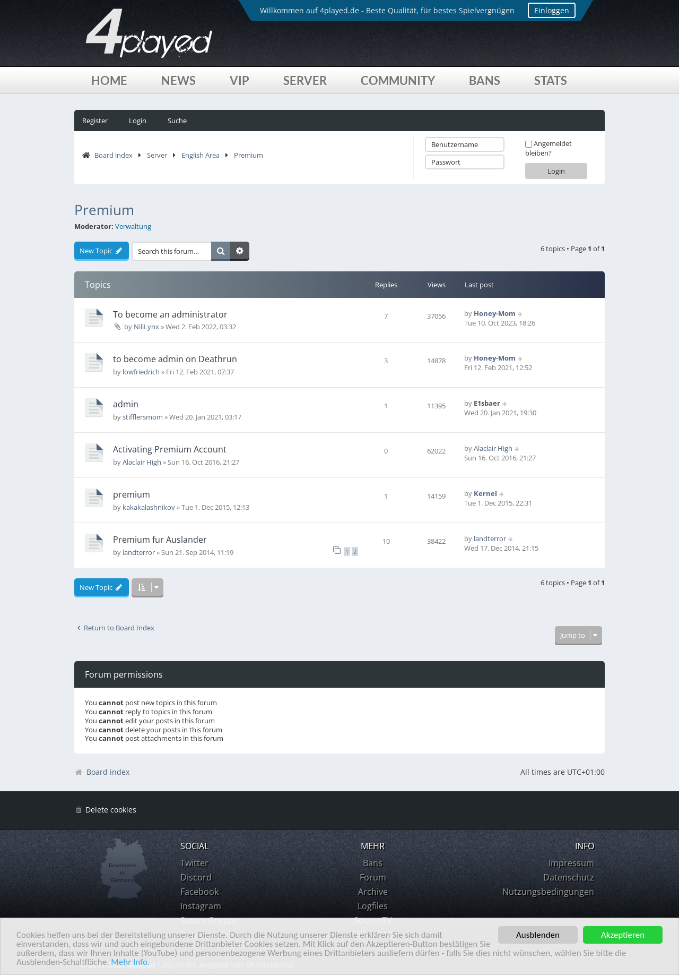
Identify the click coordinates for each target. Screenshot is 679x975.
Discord (196, 877)
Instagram (200, 906)
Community (398, 80)
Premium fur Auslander (160, 539)
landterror (139, 552)
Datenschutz (568, 877)
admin (125, 404)
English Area (200, 155)
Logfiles (373, 906)
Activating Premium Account (170, 449)
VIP (239, 80)
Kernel (485, 493)
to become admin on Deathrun (175, 359)
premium (131, 494)
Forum (373, 877)
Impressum (571, 863)
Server (305, 80)
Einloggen (551, 10)
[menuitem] (105, 810)
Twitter (194, 863)
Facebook (199, 891)
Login (137, 120)
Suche (177, 120)
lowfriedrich (141, 372)
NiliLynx (146, 326)
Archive (373, 891)
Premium (248, 155)
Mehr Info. (130, 962)
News (178, 80)
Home (109, 80)
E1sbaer (487, 403)
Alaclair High (142, 462)
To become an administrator (170, 314)
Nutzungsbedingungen (548, 891)
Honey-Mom (495, 313)
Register (95, 120)
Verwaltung (133, 226)
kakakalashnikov (149, 507)
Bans (484, 80)
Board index (113, 155)
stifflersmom (143, 417)
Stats (550, 80)
